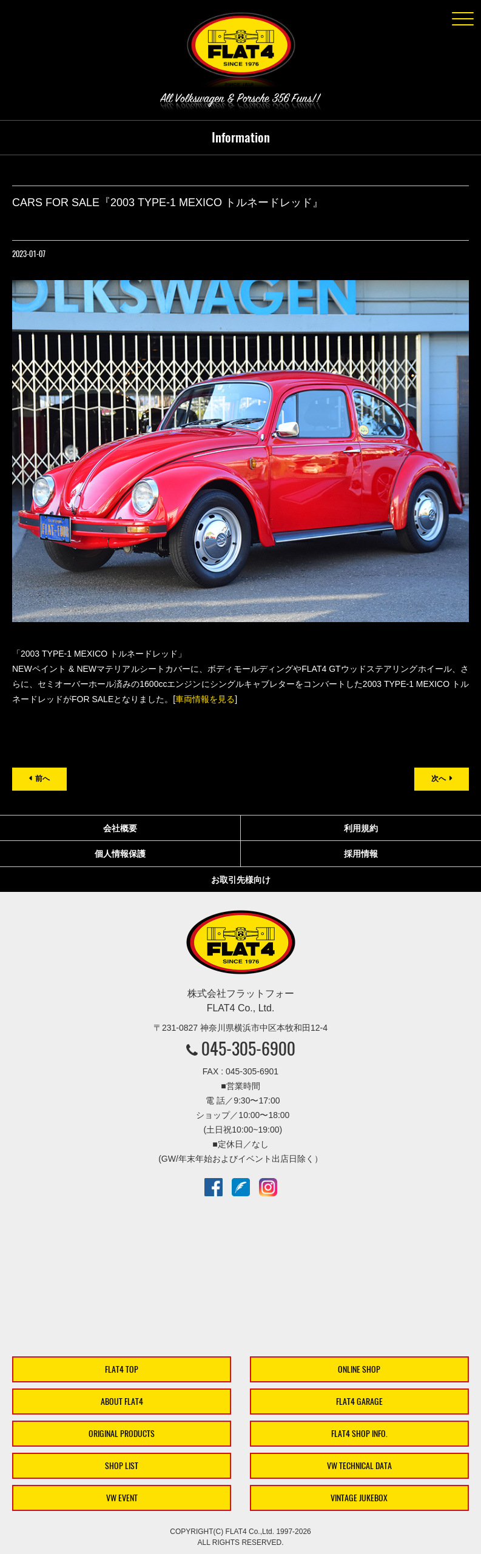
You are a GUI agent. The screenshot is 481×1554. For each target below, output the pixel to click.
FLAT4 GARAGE (359, 1401)
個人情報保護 (120, 854)
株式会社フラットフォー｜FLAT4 (240, 52)
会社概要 (120, 828)
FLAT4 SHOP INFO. (359, 1433)
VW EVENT (122, 1498)
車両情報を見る (205, 699)
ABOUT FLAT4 (122, 1401)
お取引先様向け (241, 880)
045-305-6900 (248, 1048)
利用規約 (361, 828)
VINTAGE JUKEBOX (359, 1498)
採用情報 (361, 854)
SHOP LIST (121, 1466)
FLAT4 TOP (121, 1369)
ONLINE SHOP (359, 1369)
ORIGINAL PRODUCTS (122, 1433)
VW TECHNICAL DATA (359, 1466)
